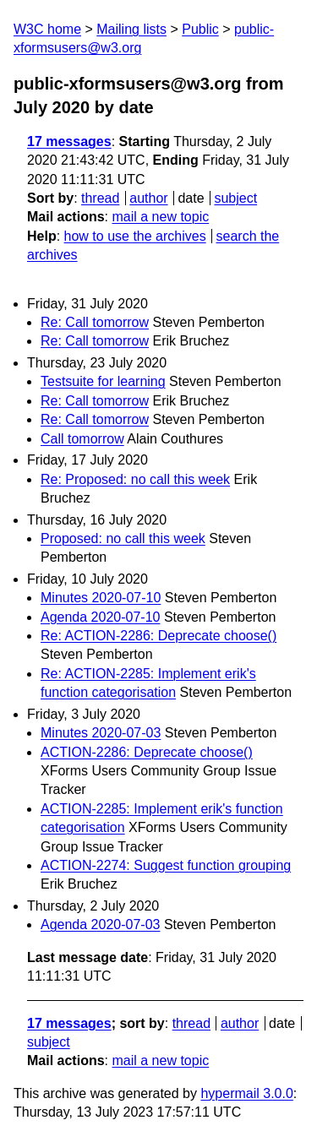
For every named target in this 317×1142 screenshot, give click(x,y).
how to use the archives (135, 236)
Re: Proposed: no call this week (135, 479)
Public (200, 29)
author (148, 198)
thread (100, 198)
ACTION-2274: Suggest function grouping (166, 865)
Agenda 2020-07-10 (100, 617)
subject (235, 198)
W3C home (47, 29)
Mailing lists (131, 29)
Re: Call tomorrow (95, 322)
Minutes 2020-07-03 (101, 733)
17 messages (69, 141)
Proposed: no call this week (123, 538)
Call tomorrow (82, 439)
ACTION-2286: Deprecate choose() (147, 752)
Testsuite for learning (103, 381)
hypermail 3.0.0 (246, 1093)
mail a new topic (160, 216)
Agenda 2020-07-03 (100, 924)
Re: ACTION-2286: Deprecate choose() (158, 635)
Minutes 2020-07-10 (101, 597)
